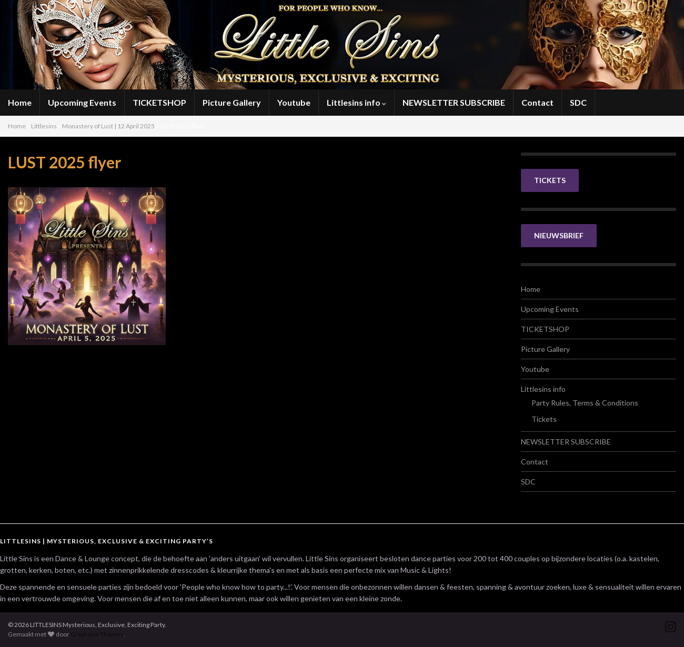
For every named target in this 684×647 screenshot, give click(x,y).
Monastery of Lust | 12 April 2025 (108, 126)
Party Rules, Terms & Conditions (584, 402)
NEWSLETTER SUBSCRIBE (454, 102)
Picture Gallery (232, 102)
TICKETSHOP (159, 102)
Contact (537, 102)
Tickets (544, 419)
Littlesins (44, 126)
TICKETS (550, 180)
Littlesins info (356, 102)
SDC (578, 102)
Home (20, 102)
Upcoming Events (82, 102)
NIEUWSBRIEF (559, 235)
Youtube (293, 102)
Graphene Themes (97, 634)
